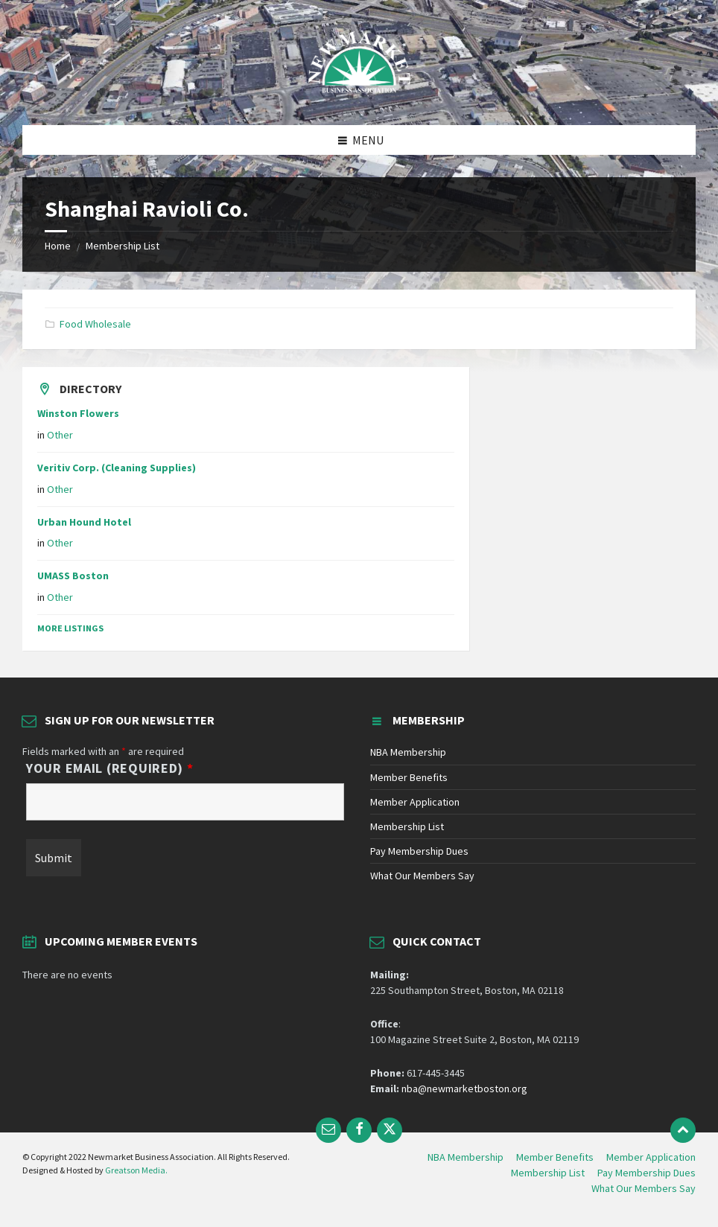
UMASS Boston (73, 575)
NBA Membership (408, 752)
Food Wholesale (95, 324)
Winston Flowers (78, 413)
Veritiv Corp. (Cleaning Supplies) (116, 467)
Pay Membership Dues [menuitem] (646, 1172)
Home (58, 245)
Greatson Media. (136, 1170)
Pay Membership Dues (419, 851)
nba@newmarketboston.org (464, 1088)
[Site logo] (359, 96)
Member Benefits (409, 777)
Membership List (122, 245)
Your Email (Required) (110, 768)
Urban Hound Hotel (84, 522)
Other (60, 435)
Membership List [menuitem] (548, 1172)
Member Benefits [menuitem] (555, 1157)
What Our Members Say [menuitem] (643, 1188)
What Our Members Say (422, 875)
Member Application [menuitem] (651, 1157)
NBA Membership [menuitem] (465, 1157)
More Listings (70, 628)
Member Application (415, 802)
